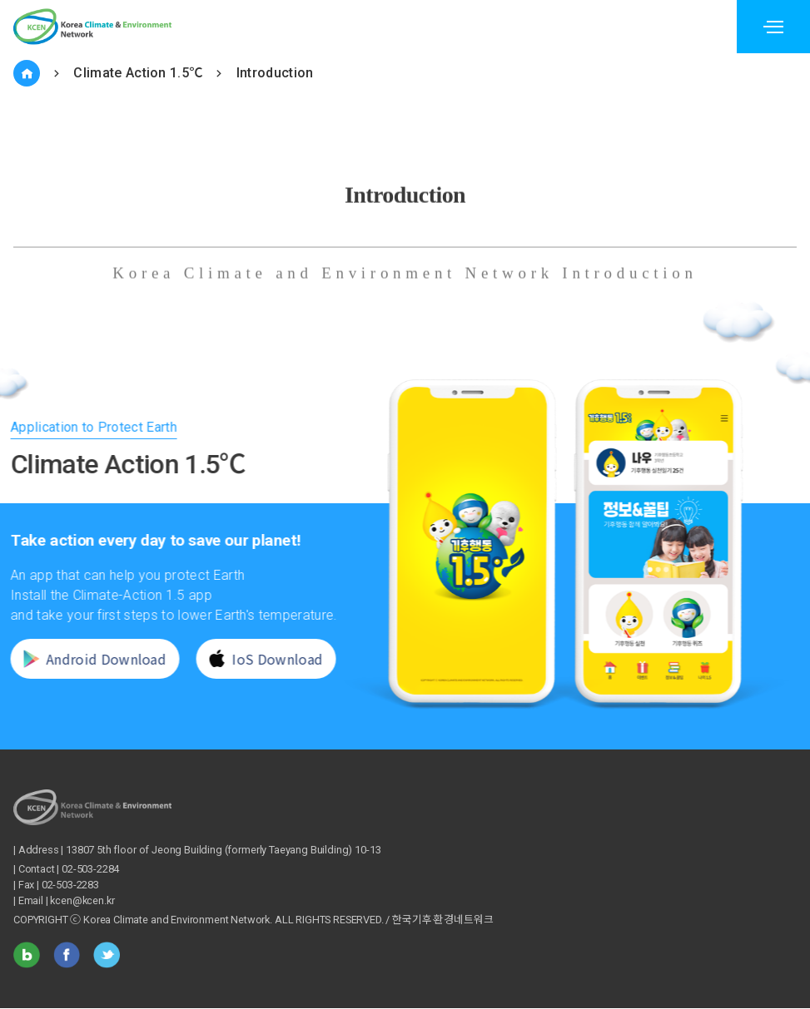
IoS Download (257, 659)
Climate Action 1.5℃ (137, 73)
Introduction (275, 73)
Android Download (85, 659)
